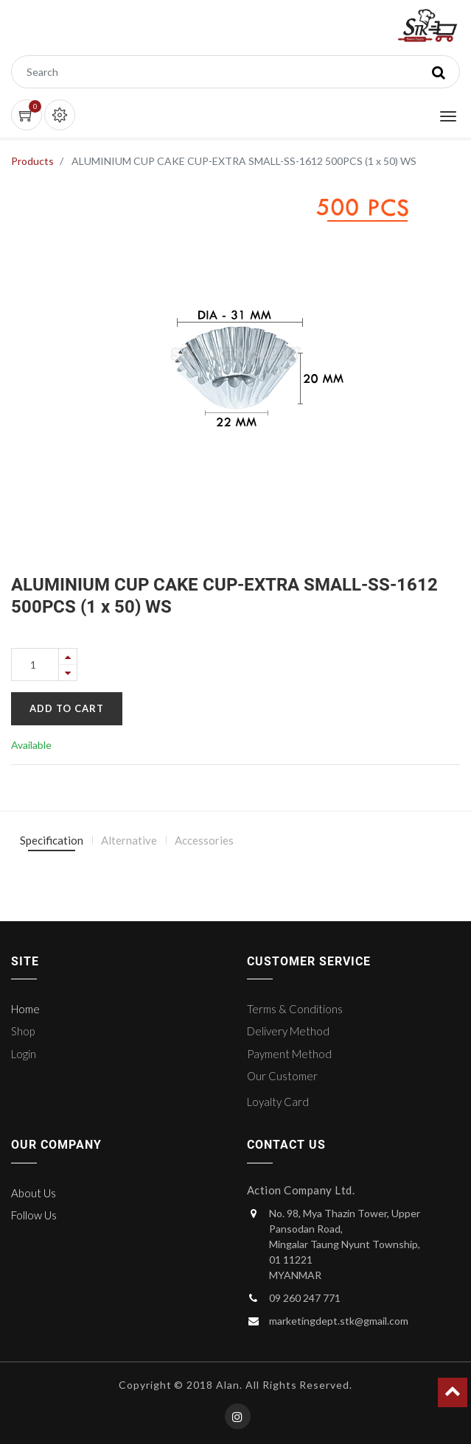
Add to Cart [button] (66, 708)
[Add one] (68, 656)
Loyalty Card (278, 1101)
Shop (23, 1031)
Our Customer (282, 1075)
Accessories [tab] (204, 840)
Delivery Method (288, 1031)
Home (25, 1008)
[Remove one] (68, 672)
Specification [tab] (51, 840)
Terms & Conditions (295, 1008)
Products (32, 161)
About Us (33, 1193)
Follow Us (34, 1215)
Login (23, 1053)
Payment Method (289, 1053)
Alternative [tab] (129, 840)
